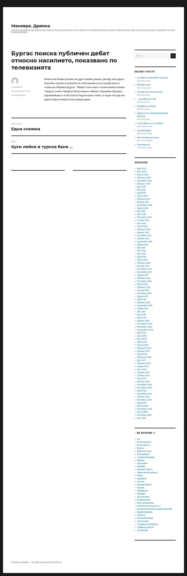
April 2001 (141, 403)
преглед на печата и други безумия (154, 509)
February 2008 (144, 357)
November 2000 (144, 409)
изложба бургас (145, 469)
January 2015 (143, 232)
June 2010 (141, 314)
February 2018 (143, 184)
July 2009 (141, 333)
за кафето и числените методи (152, 78)
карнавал (141, 478)
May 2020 (141, 171)
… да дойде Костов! (146, 99)
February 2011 (143, 302)
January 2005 (143, 372)
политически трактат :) (148, 506)
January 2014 (143, 266)
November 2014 (144, 235)
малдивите (142, 490)
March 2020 (142, 174)
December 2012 (144, 281)
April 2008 (142, 354)
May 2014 (141, 254)
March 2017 (142, 196)
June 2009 (142, 336)
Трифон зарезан (145, 527)
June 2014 (141, 251)
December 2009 (144, 324)
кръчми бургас (144, 484)
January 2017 (143, 202)
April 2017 (141, 193)
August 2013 (142, 275)
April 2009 (142, 342)
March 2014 (142, 260)
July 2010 (141, 311)
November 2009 (144, 327)
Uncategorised (18, 95)
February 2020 (144, 177)
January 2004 (143, 381)
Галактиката (143, 144)
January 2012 (143, 290)
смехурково (143, 521)
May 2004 (142, 378)
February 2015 (143, 229)
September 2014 (144, 241)
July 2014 (141, 247)
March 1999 (142, 412)
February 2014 (143, 263)
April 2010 (141, 317)
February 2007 (144, 363)
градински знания (146, 457)
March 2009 (142, 345)
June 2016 (141, 214)
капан (140, 475)
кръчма (140, 481)
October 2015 (143, 220)
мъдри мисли (143, 500)
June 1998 (141, 418)
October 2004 (143, 375)
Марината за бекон (146, 106)
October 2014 (143, 238)
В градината (143, 454)
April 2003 (142, 391)
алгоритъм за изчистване (150, 92)
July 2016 (141, 211)
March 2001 (142, 406)
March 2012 (142, 284)
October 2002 (143, 397)
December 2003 (144, 384)
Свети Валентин (145, 518)
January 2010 (143, 321)
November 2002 (144, 394)
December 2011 (144, 293)
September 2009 (145, 330)
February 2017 (143, 199)
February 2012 (143, 287)
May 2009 (141, 339)
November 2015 (144, 217)
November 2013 (144, 272)
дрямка (140, 460)
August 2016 (142, 208)
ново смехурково (145, 503)
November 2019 (144, 181)
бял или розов (144, 85)
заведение (142, 463)
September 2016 (144, 205)
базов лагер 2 (143, 445)
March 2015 (142, 226)
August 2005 (143, 366)
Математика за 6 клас (148, 137)
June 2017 (141, 187)
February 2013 (143, 278)
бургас (140, 448)
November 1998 (144, 415)
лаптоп (140, 487)
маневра (141, 494)
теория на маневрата (147, 524)
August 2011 (142, 296)
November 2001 (144, 400)
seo (138, 439)
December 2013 (144, 269)
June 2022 (141, 168)
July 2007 (141, 360)
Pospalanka (16, 87)
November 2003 (144, 387)
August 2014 (142, 244)
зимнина (141, 466)
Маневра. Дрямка (30, 25)
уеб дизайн (142, 530)
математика (143, 497)
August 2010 (142, 308)
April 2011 (141, 299)
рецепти (141, 515)
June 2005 (141, 369)
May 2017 (141, 190)
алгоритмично (144, 130)
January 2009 (143, 351)
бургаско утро (144, 451)
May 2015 (141, 223)
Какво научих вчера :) (147, 472)
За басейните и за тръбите (150, 123)
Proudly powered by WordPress (46, 562)
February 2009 (144, 348)
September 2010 (144, 305)
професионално (145, 512)
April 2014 (141, 257)
